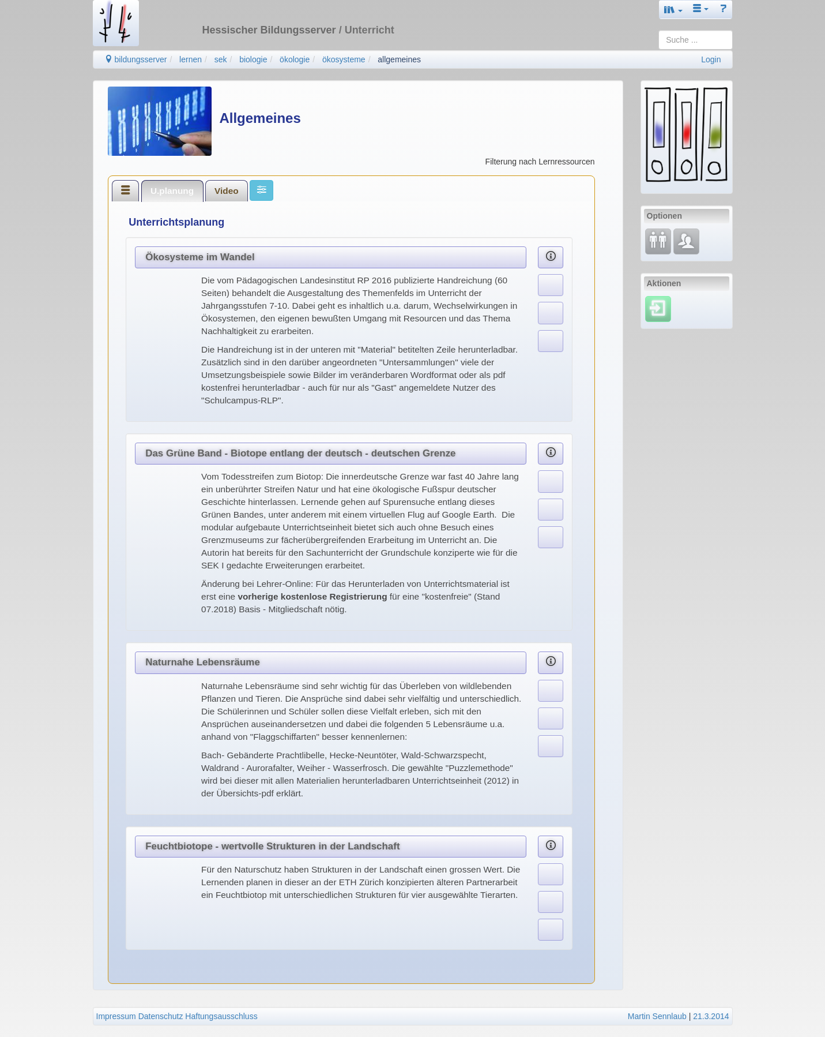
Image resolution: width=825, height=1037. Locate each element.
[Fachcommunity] (686, 240)
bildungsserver (135, 59)
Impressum (116, 1016)
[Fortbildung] (658, 240)
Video (226, 191)
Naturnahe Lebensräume (202, 662)
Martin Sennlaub (657, 1016)
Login (711, 59)
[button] (673, 9)
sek (220, 59)
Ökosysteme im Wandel (200, 257)
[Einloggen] (658, 308)
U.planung (172, 191)
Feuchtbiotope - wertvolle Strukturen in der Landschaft (272, 846)
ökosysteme (344, 59)
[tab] (126, 190)
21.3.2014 (711, 1016)
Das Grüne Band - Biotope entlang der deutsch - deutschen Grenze (300, 453)
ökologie (295, 59)
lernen (190, 59)
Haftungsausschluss (221, 1016)
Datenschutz (160, 1016)
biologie (253, 59)
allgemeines (399, 59)
